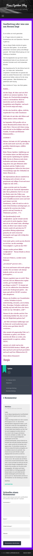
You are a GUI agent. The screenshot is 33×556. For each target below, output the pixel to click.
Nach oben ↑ (27, 553)
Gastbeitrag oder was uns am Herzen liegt (16, 25)
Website (5, 533)
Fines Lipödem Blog (16, 5)
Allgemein (9, 383)
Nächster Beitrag (10, 391)
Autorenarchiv (9, 372)
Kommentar (6, 502)
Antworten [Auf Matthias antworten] (8, 484)
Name (5, 519)
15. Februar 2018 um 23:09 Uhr (13, 408)
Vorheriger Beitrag (11, 388)
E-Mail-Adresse (7, 526)
